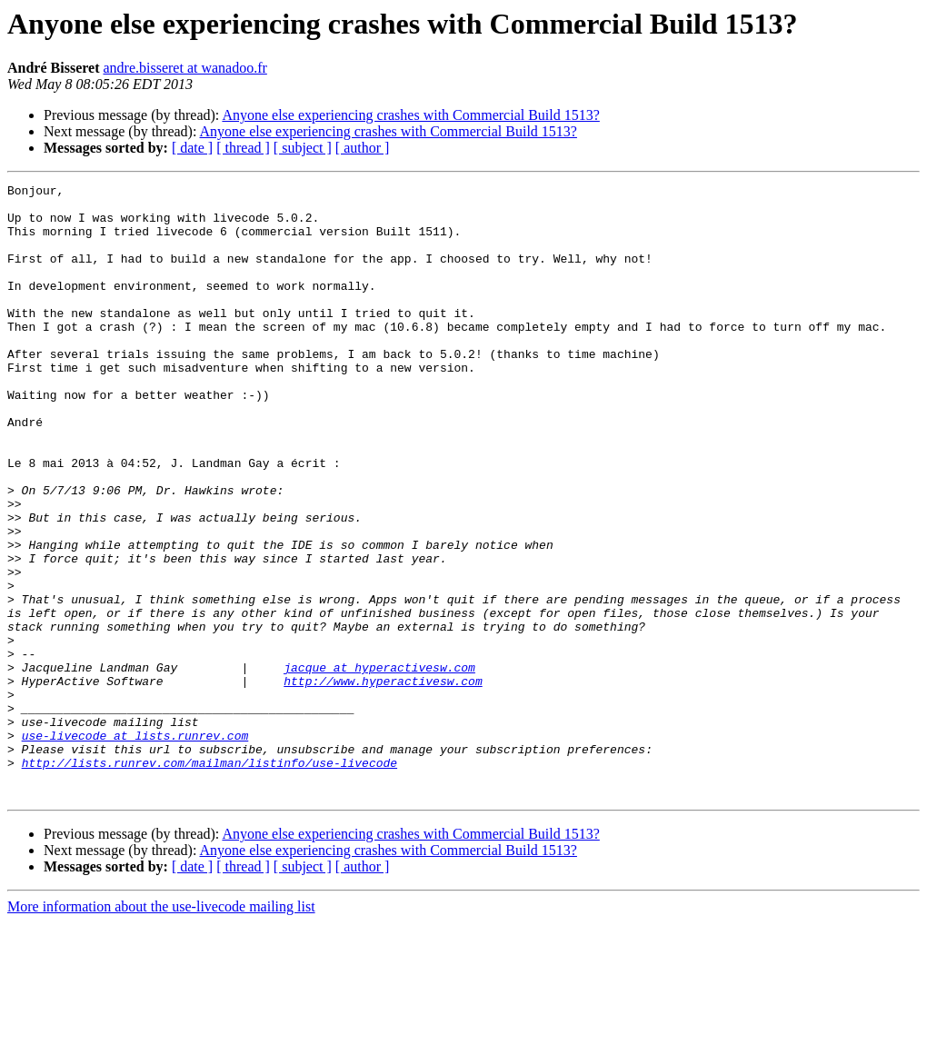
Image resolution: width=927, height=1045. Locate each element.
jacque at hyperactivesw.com (379, 765)
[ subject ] (303, 147)
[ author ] (362, 147)
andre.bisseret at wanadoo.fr (184, 67)
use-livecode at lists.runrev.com (135, 847)
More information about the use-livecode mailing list (161, 1029)
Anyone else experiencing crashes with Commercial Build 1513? (410, 115)
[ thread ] (243, 147)
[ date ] (192, 147)
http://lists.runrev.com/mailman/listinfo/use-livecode (209, 879)
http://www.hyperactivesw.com (383, 781)
